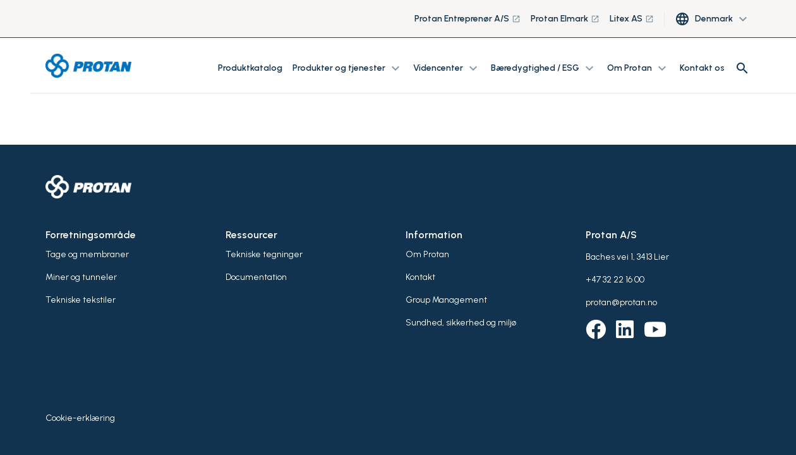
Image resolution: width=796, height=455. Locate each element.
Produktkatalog (250, 68)
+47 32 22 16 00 (615, 279)
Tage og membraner (87, 254)
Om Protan (427, 254)
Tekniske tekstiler (80, 299)
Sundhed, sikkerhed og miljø (461, 322)
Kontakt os (702, 68)
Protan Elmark (565, 18)
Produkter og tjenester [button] (347, 68)
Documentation (256, 277)
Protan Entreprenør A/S (467, 18)
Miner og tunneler (81, 277)
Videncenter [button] (447, 68)
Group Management (446, 299)
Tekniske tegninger (264, 254)
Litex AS (632, 18)
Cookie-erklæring (80, 418)
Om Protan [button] (638, 68)
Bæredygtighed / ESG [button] (544, 68)
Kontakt (420, 277)
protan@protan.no (621, 302)
